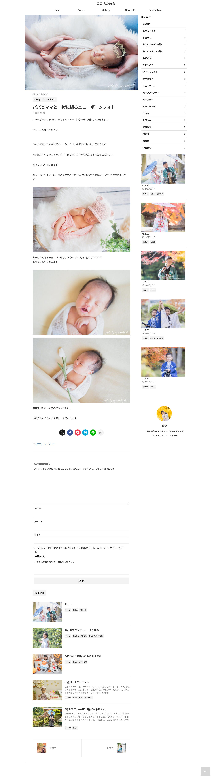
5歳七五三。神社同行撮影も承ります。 (87, 711)
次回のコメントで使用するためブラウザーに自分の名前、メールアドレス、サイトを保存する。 (79, 549)
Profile (81, 10)
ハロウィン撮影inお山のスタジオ (84, 657)
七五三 (69, 604)
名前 (37, 508)
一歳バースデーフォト (78, 684)
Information (155, 10)
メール (38, 521)
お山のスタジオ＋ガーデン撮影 (83, 630)
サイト (37, 534)
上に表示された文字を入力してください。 (54, 561)
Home (57, 10)
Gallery (106, 10)
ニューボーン (49, 443)
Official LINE (130, 10)
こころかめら (106, 3)
